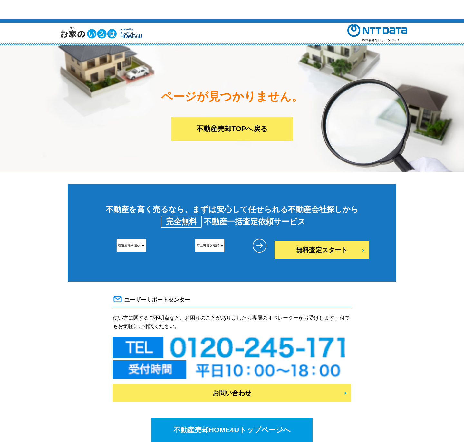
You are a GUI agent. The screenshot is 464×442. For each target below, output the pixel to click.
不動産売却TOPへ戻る (232, 129)
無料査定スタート (322, 250)
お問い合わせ (232, 393)
